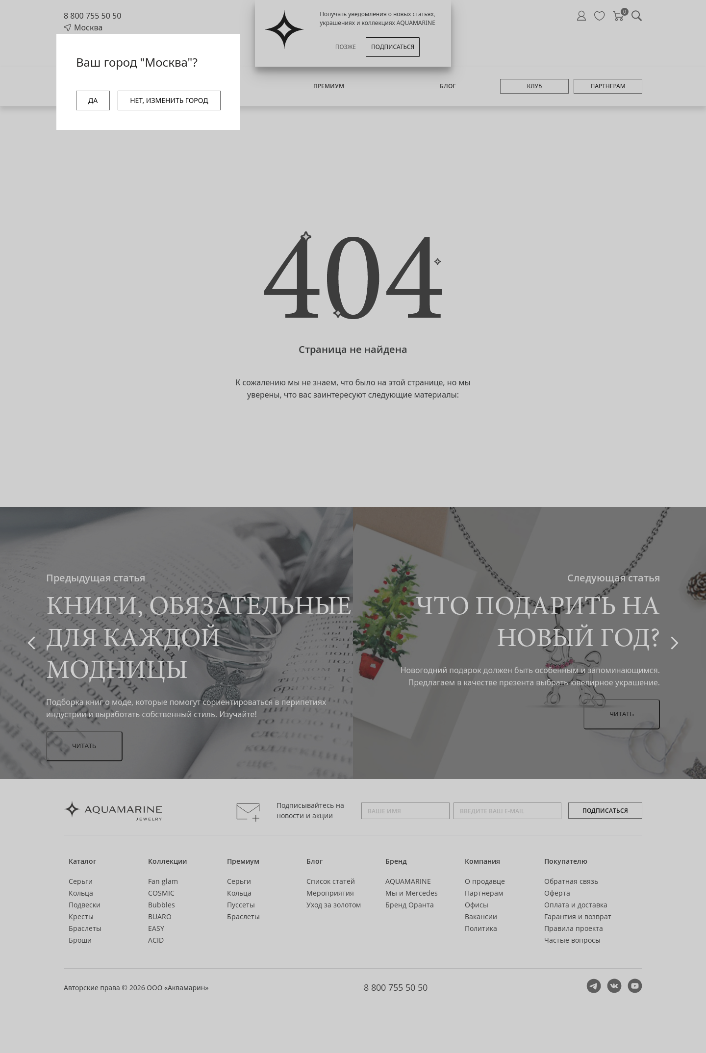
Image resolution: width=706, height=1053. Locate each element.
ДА (93, 100)
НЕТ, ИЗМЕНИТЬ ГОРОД (169, 100)
